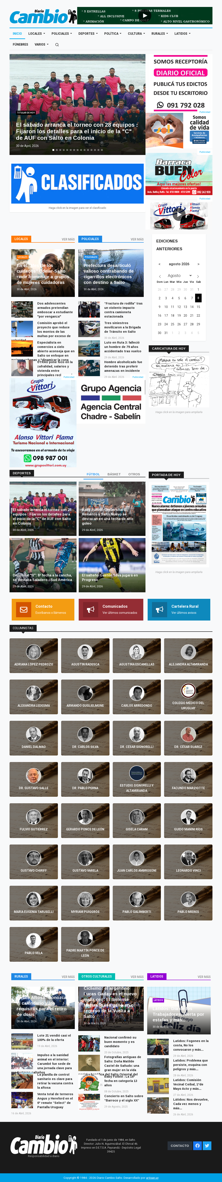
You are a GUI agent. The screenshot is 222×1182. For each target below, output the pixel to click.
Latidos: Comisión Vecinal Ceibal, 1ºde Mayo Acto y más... (188, 1084)
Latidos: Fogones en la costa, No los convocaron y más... (191, 1045)
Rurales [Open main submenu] (159, 33)
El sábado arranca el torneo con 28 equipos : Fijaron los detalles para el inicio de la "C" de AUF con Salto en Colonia (77, 131)
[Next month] (198, 264)
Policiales (90, 239)
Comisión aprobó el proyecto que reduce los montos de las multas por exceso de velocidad (41, 331)
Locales (21, 239)
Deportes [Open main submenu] (86, 33)
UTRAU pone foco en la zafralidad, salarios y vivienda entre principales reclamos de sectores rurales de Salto (42, 370)
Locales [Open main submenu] (35, 33)
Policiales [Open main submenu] (61, 33)
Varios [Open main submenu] (40, 44)
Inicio (17, 33)
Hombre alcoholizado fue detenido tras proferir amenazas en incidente (123, 366)
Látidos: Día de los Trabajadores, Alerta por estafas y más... (178, 1014)
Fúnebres (20, 44)
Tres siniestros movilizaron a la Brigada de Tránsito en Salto (122, 327)
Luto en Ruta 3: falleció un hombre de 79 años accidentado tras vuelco (122, 347)
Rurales (21, 976)
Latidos (156, 976)
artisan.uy (152, 1177)
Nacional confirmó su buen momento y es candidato (120, 1042)
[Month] (179, 275)
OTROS (134, 474)
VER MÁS (68, 239)
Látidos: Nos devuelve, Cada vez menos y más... (191, 1104)
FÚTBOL (93, 474)
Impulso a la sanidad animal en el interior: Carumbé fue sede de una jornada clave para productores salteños (41, 1063)
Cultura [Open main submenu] (135, 33)
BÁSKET (114, 474)
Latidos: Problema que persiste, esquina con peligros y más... (190, 1065)
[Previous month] (159, 264)
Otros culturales (97, 976)
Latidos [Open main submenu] (181, 33)
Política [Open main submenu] (111, 33)
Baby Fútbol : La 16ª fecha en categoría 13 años (120, 1081)
